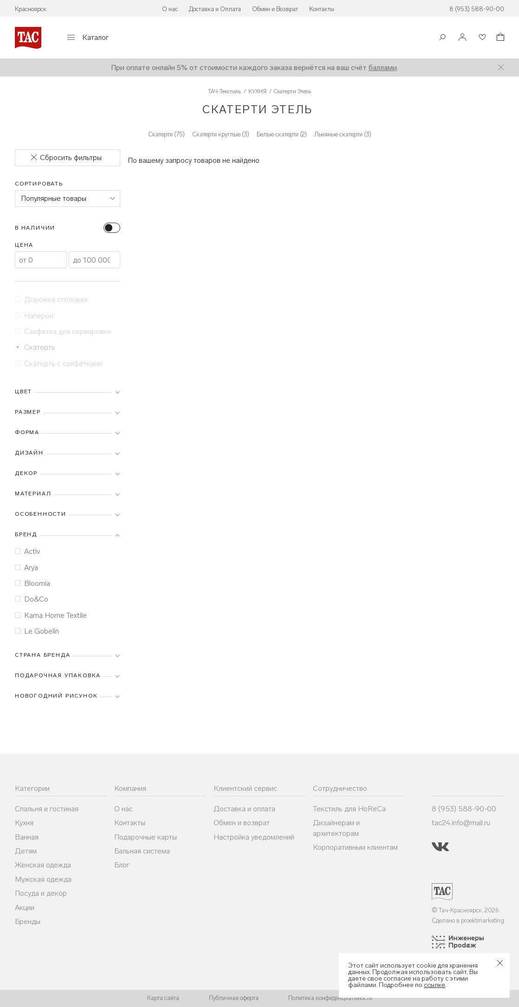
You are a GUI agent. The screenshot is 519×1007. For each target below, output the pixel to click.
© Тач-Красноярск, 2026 (465, 910)
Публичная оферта (234, 997)
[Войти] (462, 38)
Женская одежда (43, 864)
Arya (26, 567)
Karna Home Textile (51, 615)
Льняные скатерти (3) (342, 134)
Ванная (27, 837)
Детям (26, 851)
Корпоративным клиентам (355, 847)
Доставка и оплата (244, 808)
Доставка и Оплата (215, 9)
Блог (122, 864)
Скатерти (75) (166, 134)
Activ (27, 551)
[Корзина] (499, 38)
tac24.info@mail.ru (461, 822)
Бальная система (142, 851)
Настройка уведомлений (254, 837)
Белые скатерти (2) (282, 134)
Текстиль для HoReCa (349, 808)
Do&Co (31, 599)
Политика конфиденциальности (330, 997)
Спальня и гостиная (46, 808)
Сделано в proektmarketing (468, 920)
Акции (24, 907)
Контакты (321, 9)
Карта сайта (163, 997)
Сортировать (39, 183)
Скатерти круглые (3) (220, 134)
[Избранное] (481, 38)
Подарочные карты (145, 837)
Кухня (24, 822)
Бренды (27, 921)
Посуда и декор (41, 893)
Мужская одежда (43, 879)
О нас (170, 9)
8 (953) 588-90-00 (476, 9)
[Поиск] (442, 38)
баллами (383, 67)
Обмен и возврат (242, 822)
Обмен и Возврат (275, 9)
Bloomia (32, 583)
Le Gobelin (37, 631)
